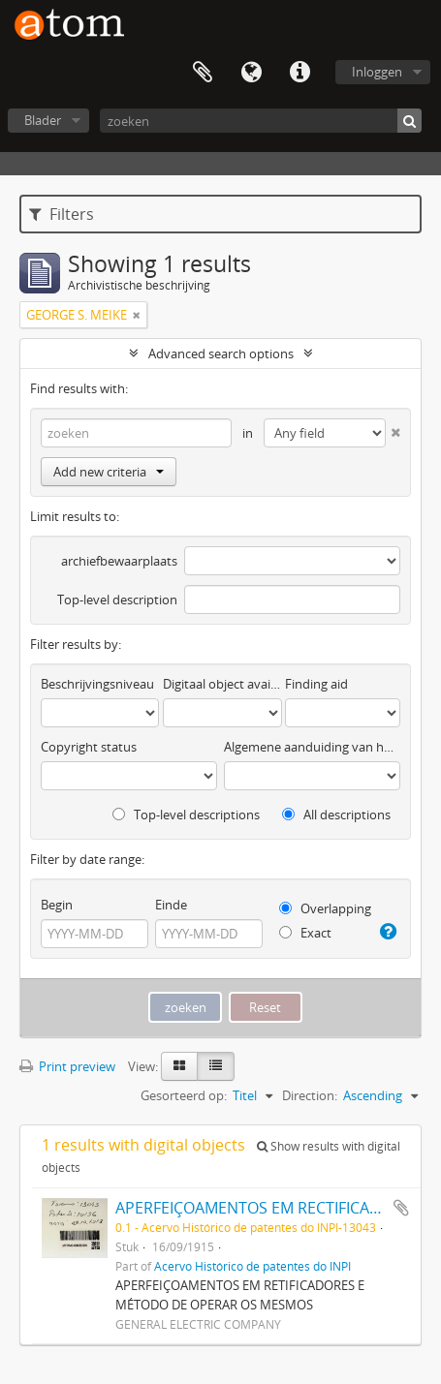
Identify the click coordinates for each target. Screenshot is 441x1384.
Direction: (309, 1095)
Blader (42, 120)
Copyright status (89, 746)
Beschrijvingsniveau (97, 683)
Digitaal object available (222, 683)
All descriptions (336, 814)
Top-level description (117, 599)
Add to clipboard (401, 1207)
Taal (251, 72)
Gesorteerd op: (184, 1095)
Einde (171, 904)
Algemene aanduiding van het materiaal (312, 746)
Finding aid (316, 683)
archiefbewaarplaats (119, 560)
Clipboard (202, 72)
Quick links (299, 72)
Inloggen (377, 71)
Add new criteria (108, 471)
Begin (57, 904)
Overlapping (325, 908)
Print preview (67, 1066)
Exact (305, 932)
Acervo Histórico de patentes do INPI (252, 1266)
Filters (61, 214)
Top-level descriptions (186, 814)
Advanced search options (221, 353)
